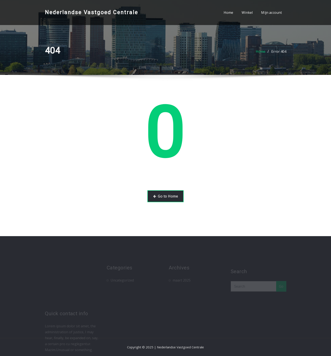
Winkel (247, 12)
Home (228, 12)
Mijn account (271, 12)
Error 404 (278, 52)
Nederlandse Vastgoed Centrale (91, 12)
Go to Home (165, 196)
